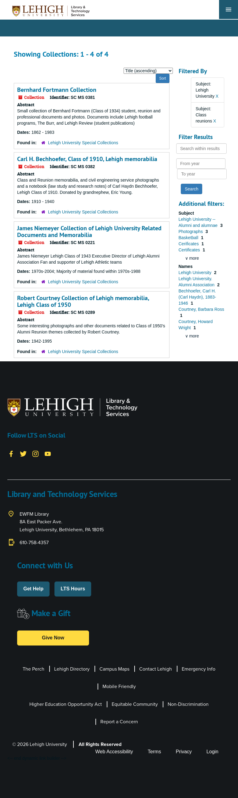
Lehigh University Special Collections (83, 142)
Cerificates (189, 243)
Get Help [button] (33, 588)
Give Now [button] (53, 637)
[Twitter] (23, 453)
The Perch (33, 668)
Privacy (184, 751)
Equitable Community (135, 704)
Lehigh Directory (72, 668)
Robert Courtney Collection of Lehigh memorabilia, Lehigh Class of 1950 (83, 301)
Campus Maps (114, 668)
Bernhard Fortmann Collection (56, 90)
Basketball (189, 237)
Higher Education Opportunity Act (65, 704)
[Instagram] (35, 453)
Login (212, 751)
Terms (154, 751)
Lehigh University (196, 272)
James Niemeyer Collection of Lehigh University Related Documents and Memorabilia (89, 231)
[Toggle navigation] (228, 9)
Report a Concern (119, 721)
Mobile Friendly (119, 686)
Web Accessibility (114, 751)
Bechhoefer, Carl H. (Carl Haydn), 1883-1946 (197, 297)
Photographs (191, 231)
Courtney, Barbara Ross (201, 309)
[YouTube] (47, 453)
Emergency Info (198, 668)
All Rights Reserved (100, 744)
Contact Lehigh (155, 668)
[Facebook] (11, 453)
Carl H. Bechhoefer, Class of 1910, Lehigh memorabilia (87, 159)
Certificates (190, 249)
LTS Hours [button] (73, 588)
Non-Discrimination (188, 704)
